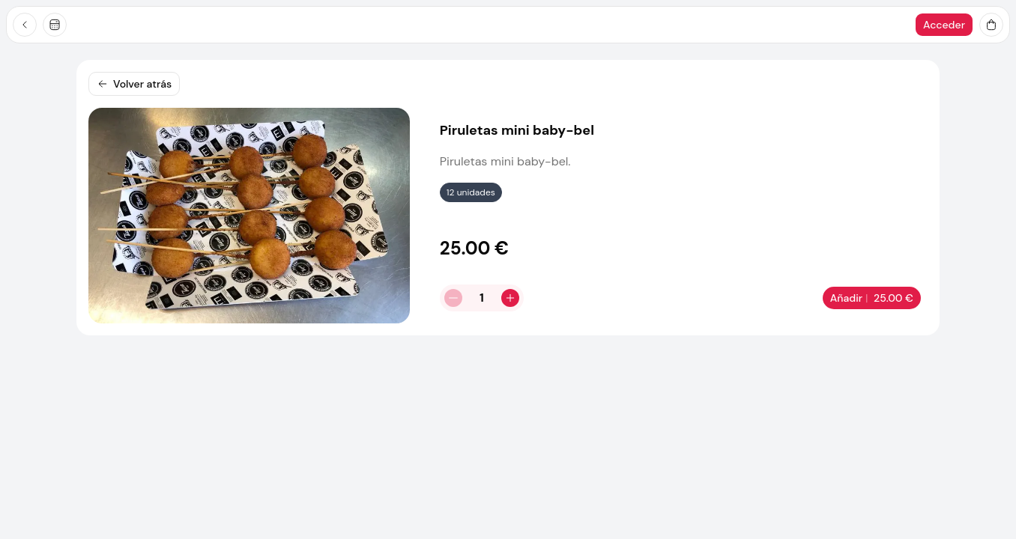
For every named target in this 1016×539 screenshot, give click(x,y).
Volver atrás (134, 84)
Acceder (944, 24)
